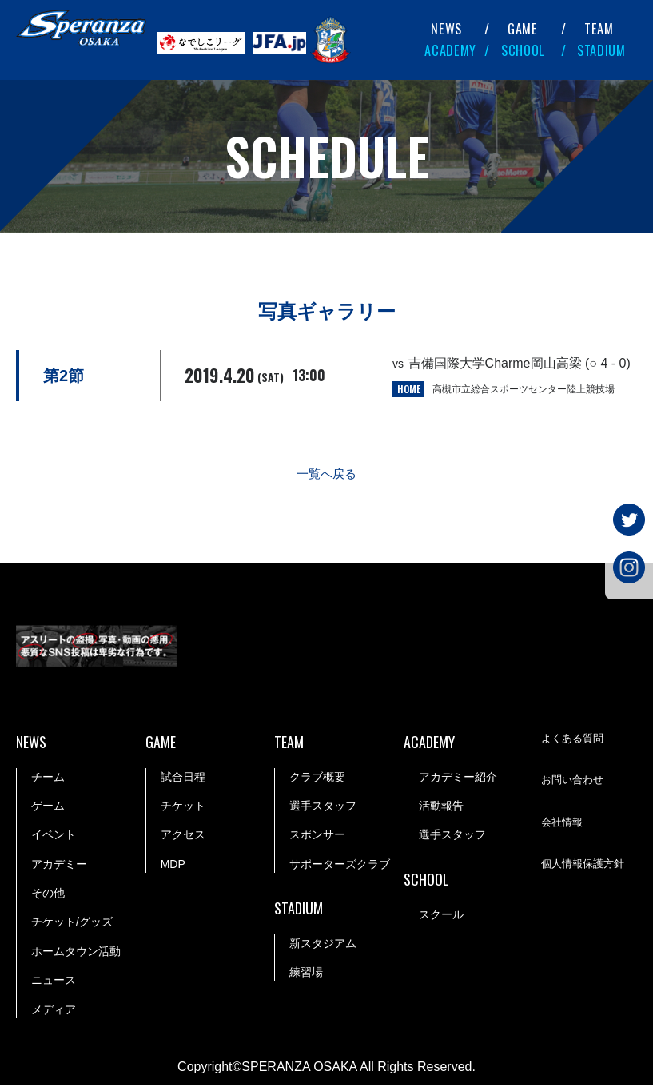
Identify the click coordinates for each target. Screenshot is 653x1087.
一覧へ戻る (327, 475)
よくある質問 (574, 741)
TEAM (599, 28)
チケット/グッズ (72, 924)
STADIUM (601, 50)
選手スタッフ (322, 807)
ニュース (53, 981)
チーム (48, 778)
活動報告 (441, 807)
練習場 (306, 974)
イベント (53, 836)
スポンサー (317, 836)
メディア (53, 1011)
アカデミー (59, 865)
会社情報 (563, 824)
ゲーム (48, 807)
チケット (183, 807)
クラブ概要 (317, 778)
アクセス (183, 836)
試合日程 (183, 778)
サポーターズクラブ (339, 865)
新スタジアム (322, 944)
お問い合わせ (574, 782)
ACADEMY (450, 50)
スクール (441, 916)
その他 (48, 894)
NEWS (446, 28)
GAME (523, 28)
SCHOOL (522, 50)
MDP (173, 865)
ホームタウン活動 (76, 952)
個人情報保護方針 (586, 866)
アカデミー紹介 (458, 778)
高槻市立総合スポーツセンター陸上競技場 (523, 389)
